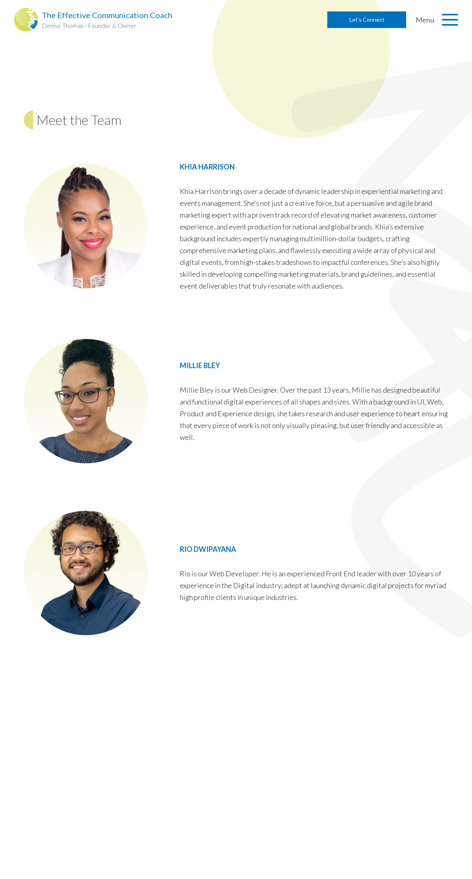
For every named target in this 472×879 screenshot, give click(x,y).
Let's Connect (366, 19)
